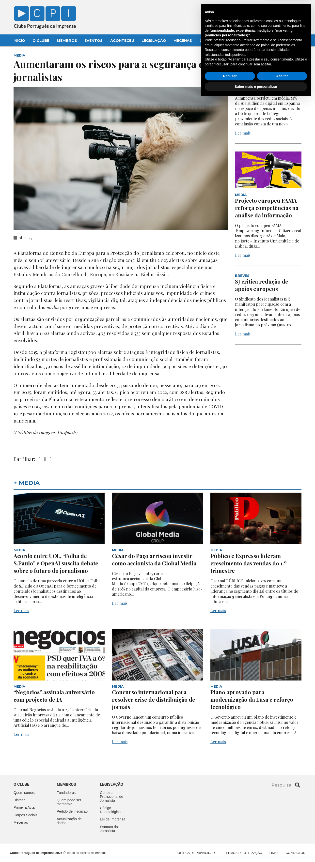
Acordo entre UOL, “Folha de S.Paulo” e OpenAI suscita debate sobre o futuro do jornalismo (56, 563)
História (20, 800)
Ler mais (243, 133)
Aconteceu (122, 40)
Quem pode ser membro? (69, 802)
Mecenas (182, 40)
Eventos (93, 40)
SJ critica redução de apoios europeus (261, 285)
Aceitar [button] (282, 838)
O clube (21, 784)
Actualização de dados (69, 821)
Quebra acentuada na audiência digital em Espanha (262, 80)
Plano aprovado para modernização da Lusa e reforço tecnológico (251, 699)
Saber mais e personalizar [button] (256, 848)
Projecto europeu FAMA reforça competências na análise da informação (267, 208)
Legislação (154, 40)
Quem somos (24, 793)
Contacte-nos (287, 9)
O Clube (40, 40)
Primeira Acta (24, 807)
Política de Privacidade (196, 853)
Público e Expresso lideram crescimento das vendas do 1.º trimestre (248, 563)
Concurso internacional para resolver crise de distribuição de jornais (153, 699)
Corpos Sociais (25, 815)
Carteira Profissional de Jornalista (111, 796)
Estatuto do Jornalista (109, 829)
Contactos (212, 40)
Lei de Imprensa (112, 819)
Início (19, 40)
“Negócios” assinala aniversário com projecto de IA (54, 695)
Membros (67, 40)
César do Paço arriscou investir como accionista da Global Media (155, 559)
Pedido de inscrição (72, 811)
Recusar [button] (229, 838)
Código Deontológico (110, 810)
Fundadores (66, 793)
